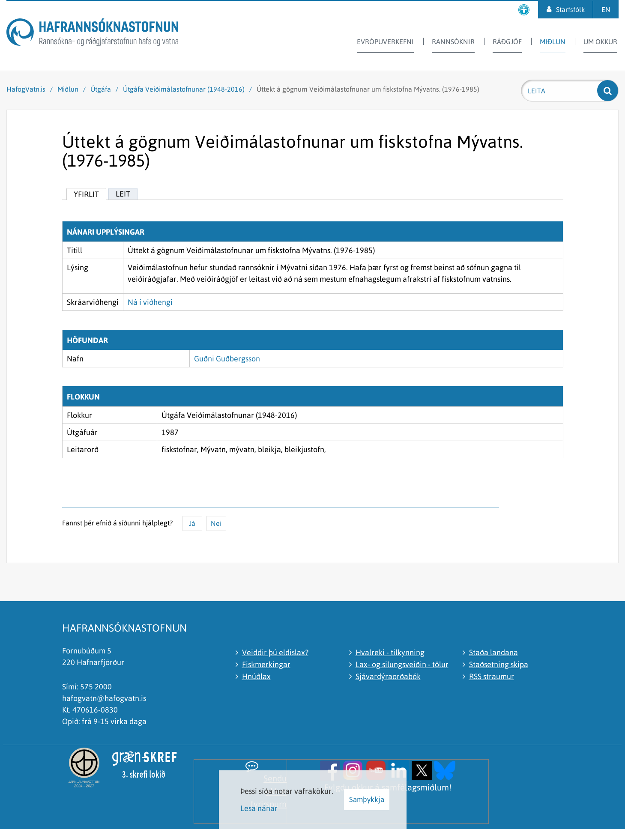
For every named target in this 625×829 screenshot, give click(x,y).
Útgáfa (100, 89)
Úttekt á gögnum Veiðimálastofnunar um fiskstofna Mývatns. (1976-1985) (368, 89)
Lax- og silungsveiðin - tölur (402, 664)
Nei (216, 523)
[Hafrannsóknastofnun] (92, 33)
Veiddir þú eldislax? (275, 652)
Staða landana (493, 652)
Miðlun (67, 89)
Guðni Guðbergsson (227, 358)
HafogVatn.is (25, 89)
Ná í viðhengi (150, 302)
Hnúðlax (256, 676)
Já (192, 523)
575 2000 (96, 686)
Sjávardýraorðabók (388, 676)
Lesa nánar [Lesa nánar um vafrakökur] (259, 808)
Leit (123, 193)
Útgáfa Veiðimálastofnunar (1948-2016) (184, 89)
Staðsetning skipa (498, 664)
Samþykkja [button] (366, 799)
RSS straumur (491, 676)
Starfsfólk (570, 9)
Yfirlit (86, 194)
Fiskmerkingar (266, 664)
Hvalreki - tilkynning (390, 652)
